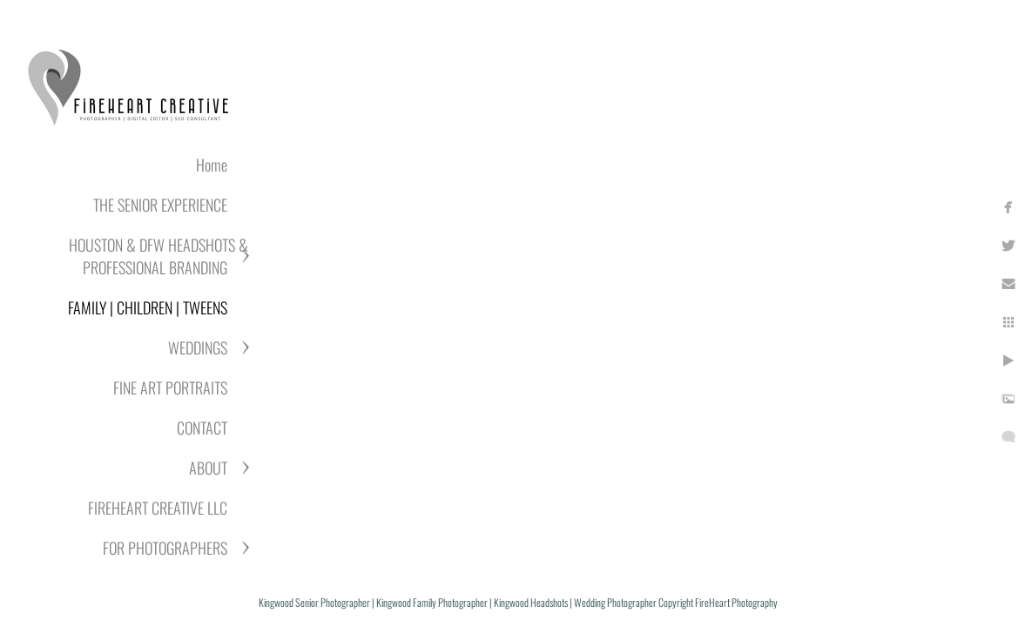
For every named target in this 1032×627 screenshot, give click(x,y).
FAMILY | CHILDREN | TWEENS (147, 307)
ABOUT (208, 467)
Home (211, 164)
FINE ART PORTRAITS (170, 387)
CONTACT (202, 427)
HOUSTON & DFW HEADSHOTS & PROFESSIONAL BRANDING (158, 256)
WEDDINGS (197, 347)
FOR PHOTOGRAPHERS (165, 547)
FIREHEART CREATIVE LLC (157, 507)
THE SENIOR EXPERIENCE (160, 204)
